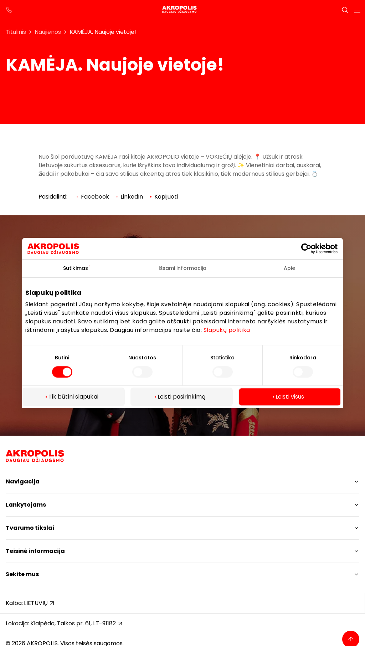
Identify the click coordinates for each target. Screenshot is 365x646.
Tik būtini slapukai (73, 397)
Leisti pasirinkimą (182, 397)
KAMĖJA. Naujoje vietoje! (103, 32)
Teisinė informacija (35, 551)
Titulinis (16, 32)
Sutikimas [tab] (75, 268)
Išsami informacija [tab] (183, 268)
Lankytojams (26, 505)
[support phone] (9, 10)
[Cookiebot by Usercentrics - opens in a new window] (312, 248)
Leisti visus (290, 397)
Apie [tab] (289, 268)
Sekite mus (22, 574)
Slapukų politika (227, 330)
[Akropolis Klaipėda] (182, 10)
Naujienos (48, 32)
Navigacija (23, 481)
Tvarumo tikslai (30, 528)
